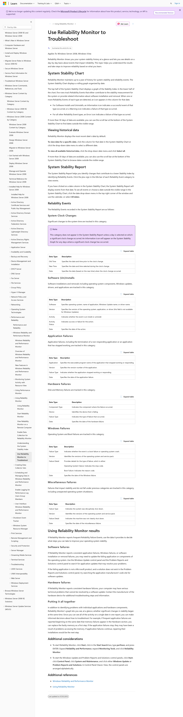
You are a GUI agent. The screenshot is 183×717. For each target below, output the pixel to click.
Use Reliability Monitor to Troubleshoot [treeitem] (23, 457)
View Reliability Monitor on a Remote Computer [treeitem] (24, 424)
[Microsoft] (4, 3)
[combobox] (17, 27)
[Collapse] (31, 22)
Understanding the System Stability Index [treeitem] (23, 446)
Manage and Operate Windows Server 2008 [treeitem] (17, 172)
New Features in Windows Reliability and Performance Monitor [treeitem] (22, 370)
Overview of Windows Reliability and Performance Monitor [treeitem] (22, 356)
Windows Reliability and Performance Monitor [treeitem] (22, 343)
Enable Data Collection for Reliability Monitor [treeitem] (24, 435)
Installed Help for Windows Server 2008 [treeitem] (19, 196)
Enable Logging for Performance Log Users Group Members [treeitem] (22, 494)
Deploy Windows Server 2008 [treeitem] (18, 165)
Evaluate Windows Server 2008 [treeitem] (19, 134)
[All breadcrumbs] (50, 24)
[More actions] (133, 24)
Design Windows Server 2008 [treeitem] (18, 141)
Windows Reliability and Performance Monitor (73, 681)
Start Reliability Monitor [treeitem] (23, 415)
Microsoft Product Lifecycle (73, 11)
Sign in (177, 3)
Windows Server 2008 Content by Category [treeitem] (17, 126)
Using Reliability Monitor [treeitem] (23, 407)
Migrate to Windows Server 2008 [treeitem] (19, 149)
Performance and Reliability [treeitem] (19, 326)
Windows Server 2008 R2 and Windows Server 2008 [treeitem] (16, 34)
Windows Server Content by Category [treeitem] (18, 102)
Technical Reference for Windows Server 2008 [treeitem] (18, 180)
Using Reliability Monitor (64, 24)
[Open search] (171, 3)
